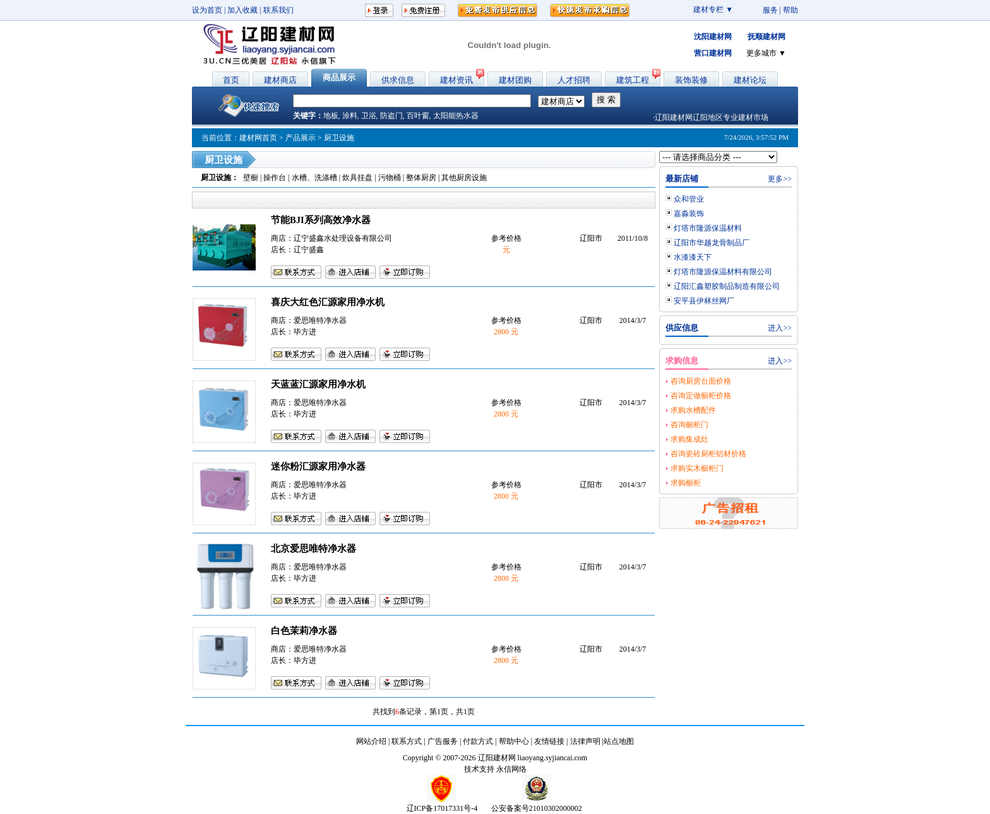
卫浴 (368, 115)
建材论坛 (750, 80)
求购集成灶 (689, 439)
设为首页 (207, 10)
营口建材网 (713, 53)
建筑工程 (632, 80)
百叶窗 (418, 115)
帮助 (790, 10)
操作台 (274, 177)
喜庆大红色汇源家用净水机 (328, 302)
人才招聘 (574, 80)
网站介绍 (371, 741)
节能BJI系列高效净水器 (321, 220)
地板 (330, 115)
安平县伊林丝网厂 (704, 300)
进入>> (780, 328)
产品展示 (300, 137)
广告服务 (442, 741)
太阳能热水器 (456, 115)
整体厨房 (421, 177)
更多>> (780, 178)
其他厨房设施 (464, 177)
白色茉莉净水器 (304, 631)
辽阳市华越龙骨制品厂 (711, 242)
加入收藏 (242, 10)
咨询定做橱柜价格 (701, 395)
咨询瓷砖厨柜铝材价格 (708, 453)
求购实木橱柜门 (697, 468)
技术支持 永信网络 (495, 769)
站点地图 (619, 741)
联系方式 (406, 741)
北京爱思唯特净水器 (313, 549)
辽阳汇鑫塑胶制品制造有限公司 (727, 286)
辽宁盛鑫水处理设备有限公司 (343, 238)
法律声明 (585, 741)
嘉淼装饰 (689, 213)
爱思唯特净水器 (320, 320)
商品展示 (339, 77)
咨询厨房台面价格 (701, 381)
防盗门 (391, 115)
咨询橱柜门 (689, 424)
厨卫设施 (216, 177)
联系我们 (278, 10)
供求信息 (397, 80)
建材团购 (515, 80)
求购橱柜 (686, 482)
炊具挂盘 (357, 177)
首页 (231, 80)
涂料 (349, 115)
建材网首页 (258, 137)
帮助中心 (514, 741)
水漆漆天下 (693, 257)
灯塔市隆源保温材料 (708, 228)
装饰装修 (691, 80)
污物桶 (389, 177)
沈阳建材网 (713, 36)
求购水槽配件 (693, 410)
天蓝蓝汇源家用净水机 (318, 384)
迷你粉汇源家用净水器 (318, 466)
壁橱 (250, 177)
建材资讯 (456, 80)
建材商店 (280, 80)
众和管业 (689, 199)
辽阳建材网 (497, 757)
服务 (770, 10)
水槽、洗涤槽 (314, 177)
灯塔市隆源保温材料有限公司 (723, 271)
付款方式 (478, 741)
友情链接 (549, 741)
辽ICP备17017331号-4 (442, 808)
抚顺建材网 (766, 36)
